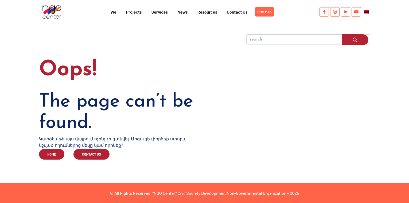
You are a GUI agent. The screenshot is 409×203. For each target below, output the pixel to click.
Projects (134, 11)
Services (159, 11)
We (113, 11)
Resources (207, 11)
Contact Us (237, 11)
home (52, 154)
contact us (91, 154)
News (182, 11)
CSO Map (264, 12)
